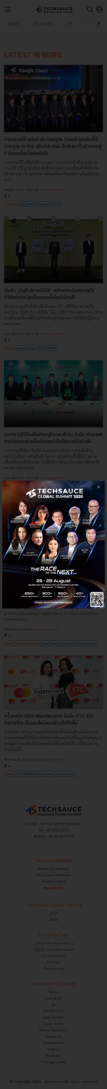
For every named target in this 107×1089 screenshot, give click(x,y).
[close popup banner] (98, 487)
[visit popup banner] (53, 545)
